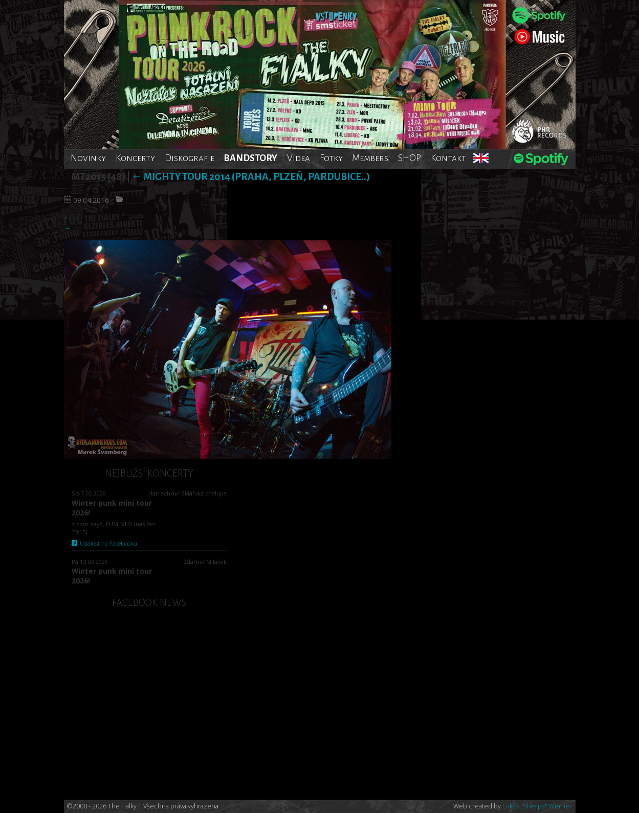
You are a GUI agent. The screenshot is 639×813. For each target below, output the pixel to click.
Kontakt (448, 158)
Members (370, 158)
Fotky (331, 158)
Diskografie (189, 158)
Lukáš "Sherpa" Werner (537, 806)
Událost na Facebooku (105, 543)
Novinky (88, 158)
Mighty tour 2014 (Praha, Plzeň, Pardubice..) (250, 176)
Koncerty (135, 158)
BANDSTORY (250, 158)
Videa (298, 158)
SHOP (409, 158)
